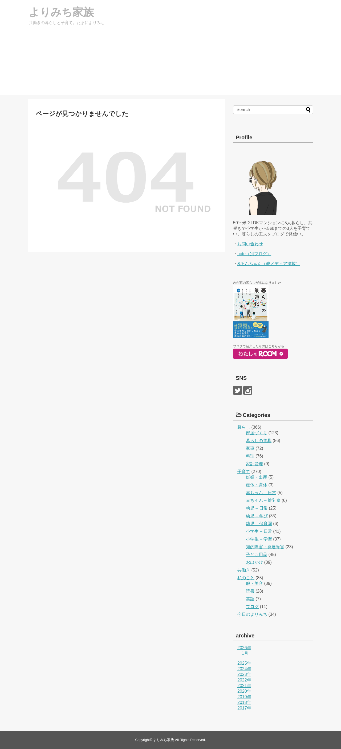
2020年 (244, 691)
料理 (250, 456)
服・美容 (254, 583)
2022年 (244, 680)
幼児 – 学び (257, 516)
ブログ (252, 606)
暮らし (243, 427)
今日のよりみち (252, 614)
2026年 (244, 647)
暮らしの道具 (258, 440)
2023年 (244, 674)
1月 (245, 653)
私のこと (245, 577)
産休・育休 (256, 485)
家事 (250, 448)
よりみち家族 (61, 12)
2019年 (244, 697)
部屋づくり (256, 433)
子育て (243, 471)
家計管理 (254, 464)
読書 (250, 591)
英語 (250, 599)
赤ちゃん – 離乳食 (263, 500)
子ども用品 (256, 554)
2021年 (244, 685)
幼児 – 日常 (257, 508)
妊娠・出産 (256, 477)
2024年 (244, 669)
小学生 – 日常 (259, 531)
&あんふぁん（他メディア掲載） (268, 263)
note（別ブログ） (254, 253)
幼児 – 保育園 (259, 523)
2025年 (244, 663)
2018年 (244, 702)
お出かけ (254, 562)
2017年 (244, 708)
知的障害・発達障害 (265, 547)
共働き (243, 570)
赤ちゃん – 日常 (261, 492)
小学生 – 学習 (259, 539)
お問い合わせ (250, 244)
